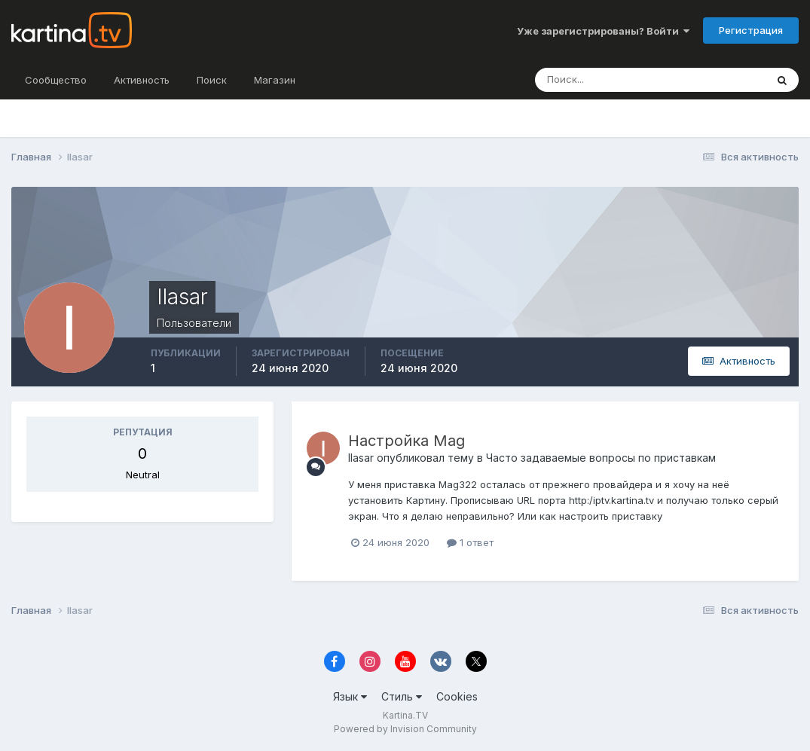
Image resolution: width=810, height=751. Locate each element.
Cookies (457, 696)
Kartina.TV (405, 715)
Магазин (274, 80)
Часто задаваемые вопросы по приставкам (601, 457)
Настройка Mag (406, 441)
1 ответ (470, 542)
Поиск (212, 80)
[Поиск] (617, 80)
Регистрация (751, 30)
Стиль (401, 696)
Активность (142, 80)
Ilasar (361, 457)
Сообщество (56, 80)
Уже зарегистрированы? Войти (603, 31)
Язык (350, 696)
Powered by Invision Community (405, 728)
